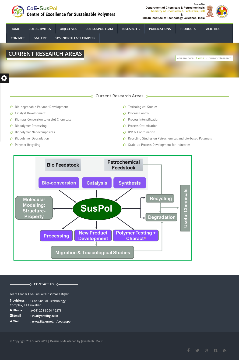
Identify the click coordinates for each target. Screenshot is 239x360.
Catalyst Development (30, 113)
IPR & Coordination (141, 132)
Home (15, 29)
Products (188, 29)
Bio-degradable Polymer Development (41, 107)
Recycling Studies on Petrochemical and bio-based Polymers (170, 138)
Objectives (68, 29)
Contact (18, 38)
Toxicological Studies (143, 107)
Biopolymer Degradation (32, 138)
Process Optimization (143, 126)
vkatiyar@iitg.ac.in (45, 316)
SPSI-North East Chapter (75, 38)
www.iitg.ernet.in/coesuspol (51, 321)
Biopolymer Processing (31, 126)
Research (132, 29)
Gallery (40, 38)
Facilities (211, 29)
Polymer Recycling (27, 145)
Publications (160, 29)
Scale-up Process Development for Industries (159, 145)
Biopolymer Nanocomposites (35, 132)
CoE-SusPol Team (99, 29)
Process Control (139, 113)
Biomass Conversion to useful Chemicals (43, 119)
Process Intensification (143, 119)
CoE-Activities (39, 29)
